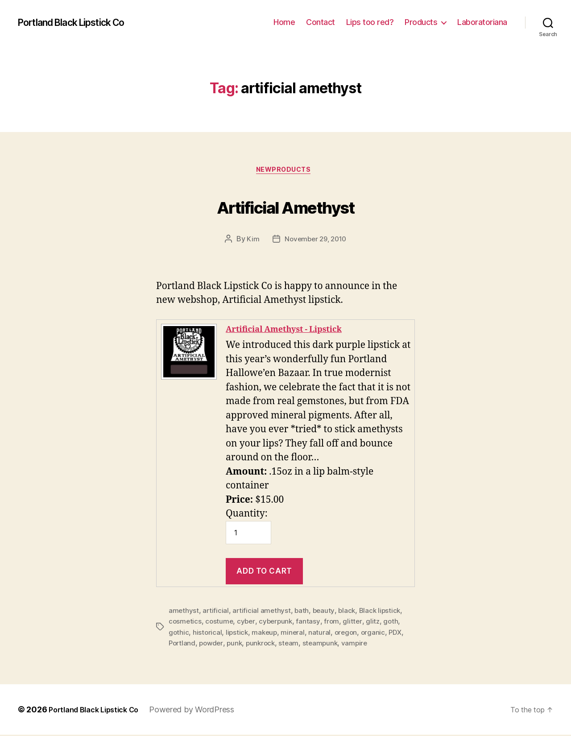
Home (284, 22)
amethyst (184, 612)
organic (377, 633)
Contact (320, 22)
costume (220, 623)
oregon (349, 633)
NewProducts (285, 172)
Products (421, 22)
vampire (361, 644)
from (335, 623)
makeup (266, 633)
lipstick (238, 633)
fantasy (311, 623)
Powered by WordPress (202, 710)
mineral (296, 633)
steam (294, 644)
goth (395, 623)
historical (208, 633)
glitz (376, 623)
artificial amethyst (262, 612)
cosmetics (186, 623)
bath (303, 612)
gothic (179, 633)
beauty (325, 612)
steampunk (326, 644)
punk (237, 644)
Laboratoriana (482, 22)
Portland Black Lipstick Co (81, 22)
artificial (216, 612)
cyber (248, 623)
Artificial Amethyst (285, 206)
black (350, 612)
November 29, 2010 (315, 241)
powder (212, 644)
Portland (183, 644)
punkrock (264, 644)
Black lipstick (383, 612)
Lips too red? (370, 22)
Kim (250, 241)
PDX (400, 633)
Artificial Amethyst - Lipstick (293, 331)
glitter (356, 623)
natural (322, 633)
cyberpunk (278, 623)
